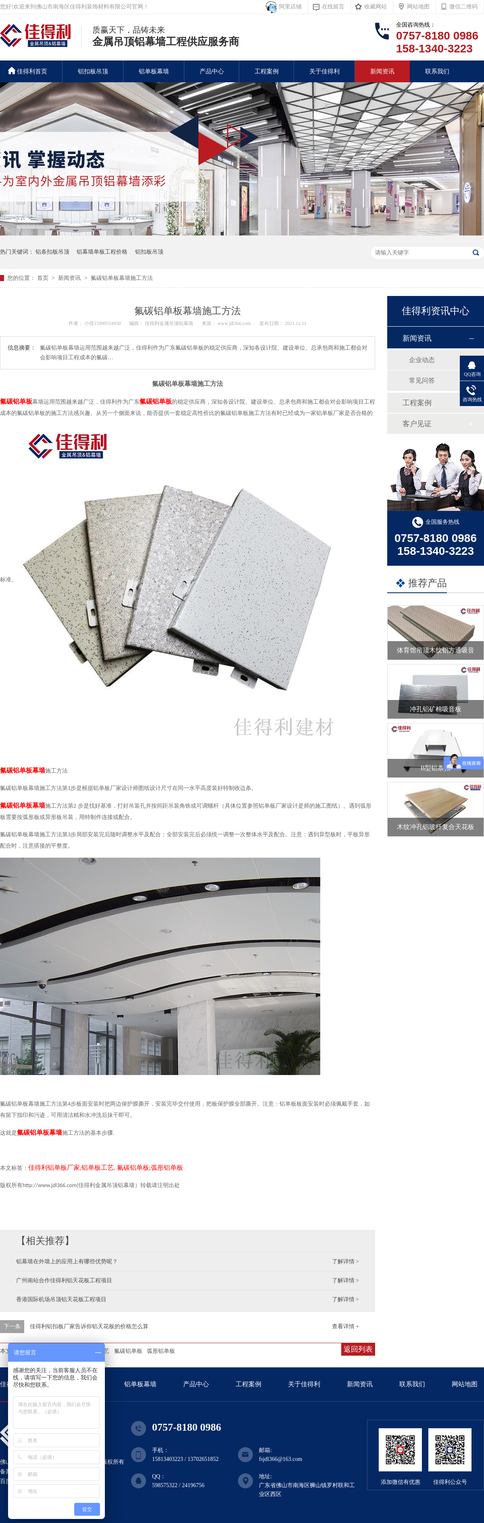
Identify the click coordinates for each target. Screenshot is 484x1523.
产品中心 (212, 71)
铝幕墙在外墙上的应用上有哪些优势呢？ (67, 1261)
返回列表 (358, 1349)
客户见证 (417, 424)
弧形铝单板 (161, 1351)
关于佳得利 (324, 71)
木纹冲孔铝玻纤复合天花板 (435, 826)
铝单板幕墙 (154, 71)
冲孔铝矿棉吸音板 (435, 709)
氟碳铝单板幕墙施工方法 (122, 278)
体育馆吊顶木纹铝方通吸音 (435, 650)
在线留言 (333, 7)
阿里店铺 (289, 7)
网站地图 (418, 7)
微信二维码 (463, 7)
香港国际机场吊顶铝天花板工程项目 (61, 1299)
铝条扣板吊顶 (52, 252)
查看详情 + (345, 1326)
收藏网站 (375, 7)
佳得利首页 (27, 71)
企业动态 (422, 359)
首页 (43, 278)
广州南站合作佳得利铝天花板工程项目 (64, 1280)
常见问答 (422, 380)
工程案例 (267, 71)
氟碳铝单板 (128, 1351)
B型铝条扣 (436, 768)
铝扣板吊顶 (93, 71)
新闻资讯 (382, 71)
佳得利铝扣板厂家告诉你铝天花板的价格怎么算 (89, 1326)
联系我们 (437, 71)
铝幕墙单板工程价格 (102, 252)
